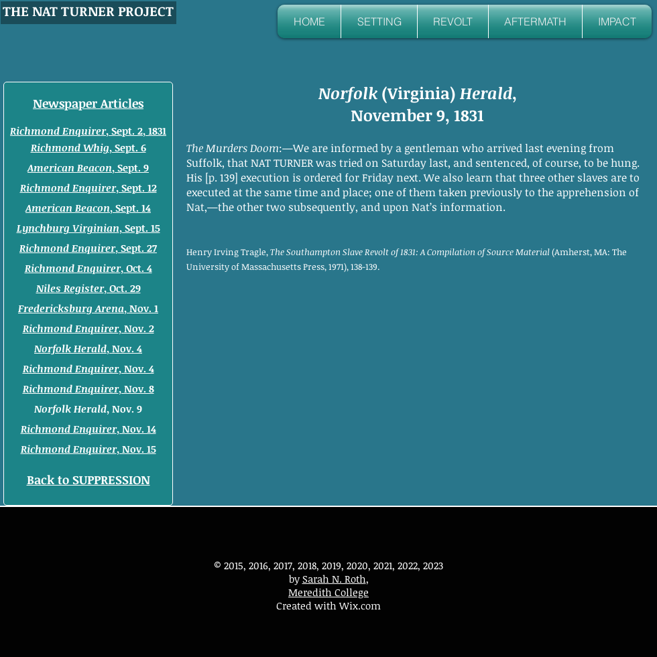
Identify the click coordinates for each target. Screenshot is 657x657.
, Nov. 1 (88, 308)
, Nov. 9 (88, 408)
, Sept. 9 (88, 167)
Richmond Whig (70, 147)
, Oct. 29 (88, 288)
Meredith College (328, 592)
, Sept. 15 (88, 227)
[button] (379, 21)
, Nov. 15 (88, 448)
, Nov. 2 (88, 328)
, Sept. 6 (127, 147)
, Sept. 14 (88, 207)
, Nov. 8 (88, 388)
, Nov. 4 (88, 348)
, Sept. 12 (88, 187)
